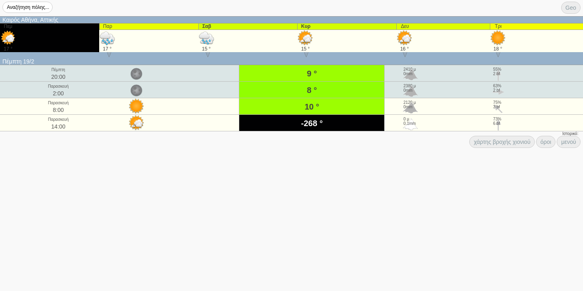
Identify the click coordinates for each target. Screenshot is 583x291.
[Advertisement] (65, 159)
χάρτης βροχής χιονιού (502, 142)
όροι (545, 142)
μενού (568, 142)
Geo (571, 7)
